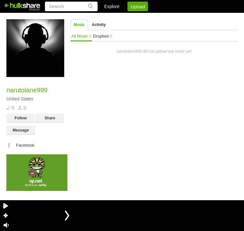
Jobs (150, 17)
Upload (138, 6)
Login (105, 17)
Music (79, 24)
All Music (81, 36)
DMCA (171, 17)
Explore (111, 6)
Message (21, 130)
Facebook (25, 145)
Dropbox (102, 36)
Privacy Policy (202, 17)
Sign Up (128, 17)
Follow (21, 118)
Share (50, 118)
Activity (99, 24)
